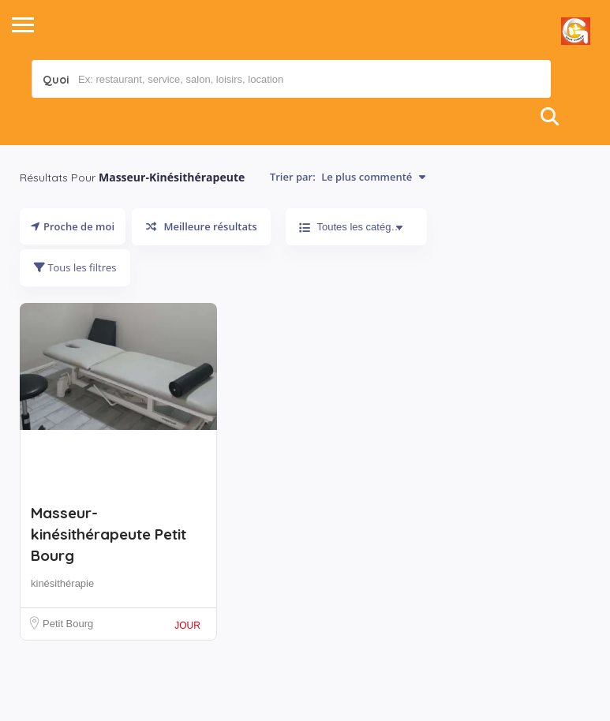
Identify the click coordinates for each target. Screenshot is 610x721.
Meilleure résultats (201, 226)
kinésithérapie (62, 583)
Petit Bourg (68, 623)
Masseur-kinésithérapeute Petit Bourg (108, 534)
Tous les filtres (75, 267)
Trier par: (347, 177)
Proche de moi (72, 226)
